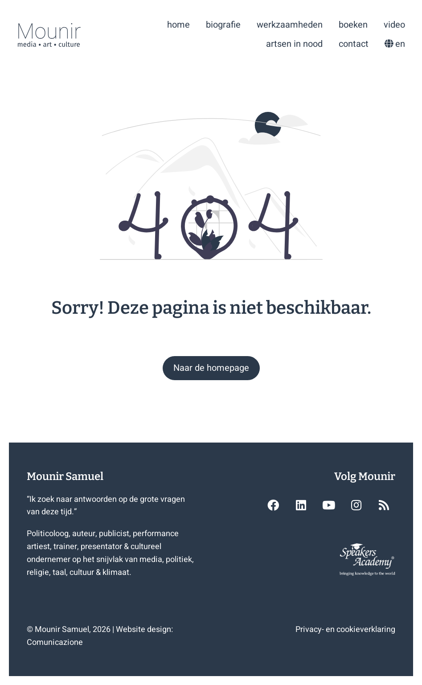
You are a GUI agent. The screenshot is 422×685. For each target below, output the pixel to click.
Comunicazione (55, 642)
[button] (211, 368)
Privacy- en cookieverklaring (345, 629)
